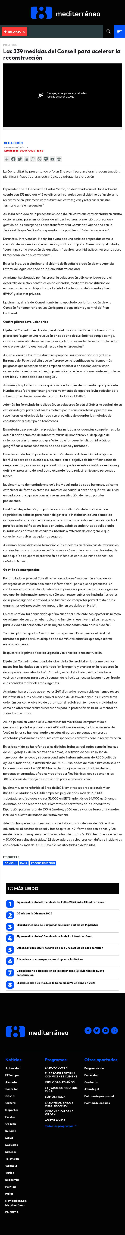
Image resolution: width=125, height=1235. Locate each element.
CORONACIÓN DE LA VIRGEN (59, 1113)
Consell (10, 863)
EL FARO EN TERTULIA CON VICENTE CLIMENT (61, 1074)
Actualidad (12, 1068)
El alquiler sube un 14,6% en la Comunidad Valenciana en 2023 (50, 985)
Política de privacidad (99, 1096)
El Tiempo (12, 1075)
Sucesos (11, 1152)
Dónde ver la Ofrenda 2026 (29, 915)
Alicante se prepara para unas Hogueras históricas (44, 961)
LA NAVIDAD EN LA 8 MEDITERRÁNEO (59, 1104)
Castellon (11, 1089)
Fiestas (10, 1117)
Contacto (91, 1082)
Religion (10, 1131)
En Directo (14, 31)
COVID (10, 1096)
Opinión (10, 1124)
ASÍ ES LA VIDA (55, 1120)
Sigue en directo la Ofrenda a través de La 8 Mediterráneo (49, 938)
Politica (10, 45)
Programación (94, 1068)
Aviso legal (91, 1089)
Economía (12, 1179)
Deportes (11, 1110)
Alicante (11, 1082)
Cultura (10, 1103)
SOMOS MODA (55, 1096)
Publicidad (91, 1075)
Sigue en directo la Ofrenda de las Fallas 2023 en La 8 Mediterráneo (55, 904)
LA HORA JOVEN (56, 1067)
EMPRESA (12, 1212)
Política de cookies (97, 1103)
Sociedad (11, 1145)
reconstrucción (43, 863)
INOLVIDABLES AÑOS (60, 1082)
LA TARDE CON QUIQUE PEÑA (61, 1089)
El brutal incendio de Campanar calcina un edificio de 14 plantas (52, 927)
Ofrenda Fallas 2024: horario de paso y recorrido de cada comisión (54, 950)
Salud (9, 1137)
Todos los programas (61, 1126)
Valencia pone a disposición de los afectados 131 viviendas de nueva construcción (55, 973)
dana (23, 863)
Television (12, 1158)
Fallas (9, 1193)
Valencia (11, 1166)
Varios (9, 1172)
